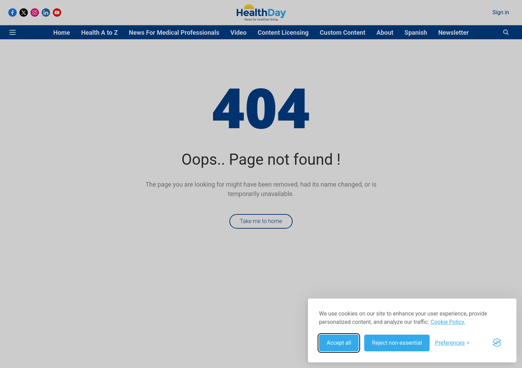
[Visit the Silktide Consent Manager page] (497, 343)
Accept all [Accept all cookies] (339, 343)
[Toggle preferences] (452, 343)
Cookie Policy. (448, 322)
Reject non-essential (397, 343)
